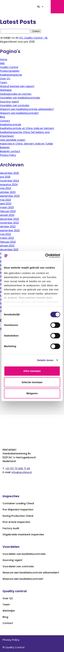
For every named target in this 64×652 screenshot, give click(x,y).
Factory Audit (11, 528)
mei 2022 (5, 234)
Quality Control (9, 67)
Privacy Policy (8, 155)
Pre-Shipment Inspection (18, 509)
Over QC (5, 78)
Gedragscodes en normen (15, 94)
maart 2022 (7, 238)
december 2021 (9, 249)
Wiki (2, 63)
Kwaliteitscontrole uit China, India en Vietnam (27, 128)
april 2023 (5, 203)
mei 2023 (5, 200)
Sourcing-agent (9, 101)
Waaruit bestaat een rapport (17, 86)
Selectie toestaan (32, 382)
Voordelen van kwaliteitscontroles (20, 97)
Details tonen (45, 360)
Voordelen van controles (14, 105)
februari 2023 (8, 211)
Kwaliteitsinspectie (11, 75)
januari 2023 (7, 215)
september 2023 (10, 196)
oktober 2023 (8, 192)
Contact (5, 120)
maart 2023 (7, 207)
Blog (2, 117)
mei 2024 (5, 188)
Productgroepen (9, 71)
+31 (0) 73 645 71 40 (17, 468)
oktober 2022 (8, 226)
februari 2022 (8, 242)
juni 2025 (5, 177)
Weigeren (32, 393)
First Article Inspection (16, 522)
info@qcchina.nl (22, 472)
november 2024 (9, 180)
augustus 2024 (9, 184)
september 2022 (10, 230)
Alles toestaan (32, 370)
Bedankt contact (10, 151)
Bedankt (5, 147)
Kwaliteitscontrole (10, 124)
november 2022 (9, 222)
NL (38, 7)
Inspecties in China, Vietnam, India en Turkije (26, 143)
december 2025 (9, 173)
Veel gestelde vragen (12, 140)
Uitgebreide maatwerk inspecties (23, 534)
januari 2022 (7, 245)
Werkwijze (6, 90)
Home (3, 59)
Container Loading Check (18, 503)
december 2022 (9, 219)
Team (3, 82)
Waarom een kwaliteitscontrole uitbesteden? (27, 109)
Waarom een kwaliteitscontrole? (19, 113)
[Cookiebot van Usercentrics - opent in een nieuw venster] (45, 255)
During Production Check (18, 516)
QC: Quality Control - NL (33, 37)
